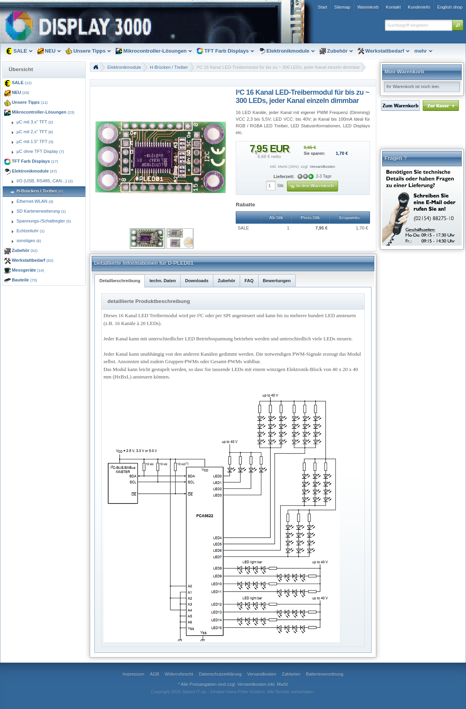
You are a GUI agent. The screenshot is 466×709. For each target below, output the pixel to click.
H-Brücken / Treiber (169, 67)
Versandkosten (322, 166)
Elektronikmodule (124, 67)
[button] (457, 25)
